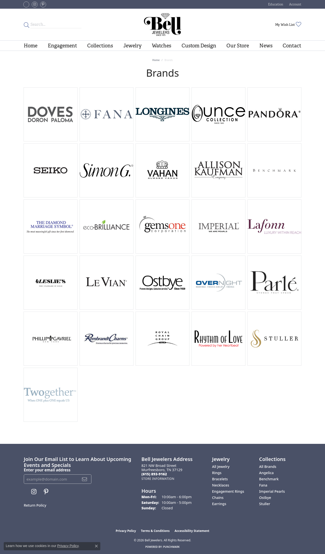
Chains (217, 497)
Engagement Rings (228, 491)
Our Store (237, 45)
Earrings (219, 503)
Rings (216, 472)
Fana (263, 485)
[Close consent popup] (96, 546)
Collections (100, 45)
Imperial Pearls (272, 491)
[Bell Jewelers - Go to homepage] (162, 24)
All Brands (267, 466)
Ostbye (265, 497)
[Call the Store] (154, 474)
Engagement (62, 45)
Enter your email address (47, 469)
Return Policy (35, 505)
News (265, 45)
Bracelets (220, 479)
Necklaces (220, 485)
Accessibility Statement (192, 531)
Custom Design (199, 45)
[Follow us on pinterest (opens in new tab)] (43, 4)
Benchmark (269, 479)
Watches (161, 45)
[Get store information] (157, 479)
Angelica (266, 472)
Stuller (264, 503)
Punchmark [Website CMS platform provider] (171, 547)
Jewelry (132, 45)
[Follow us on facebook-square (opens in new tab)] (26, 4)
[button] (275, 4)
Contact (292, 45)
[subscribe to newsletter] (84, 479)
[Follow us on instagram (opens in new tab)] (35, 4)
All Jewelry (221, 466)
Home (30, 45)
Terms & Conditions (155, 531)
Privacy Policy (126, 531)
